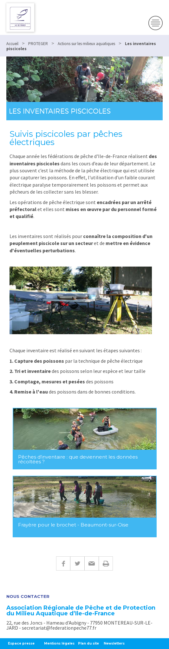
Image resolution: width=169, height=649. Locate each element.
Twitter (77, 563)
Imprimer (106, 563)
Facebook (63, 563)
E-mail (91, 563)
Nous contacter (27, 596)
